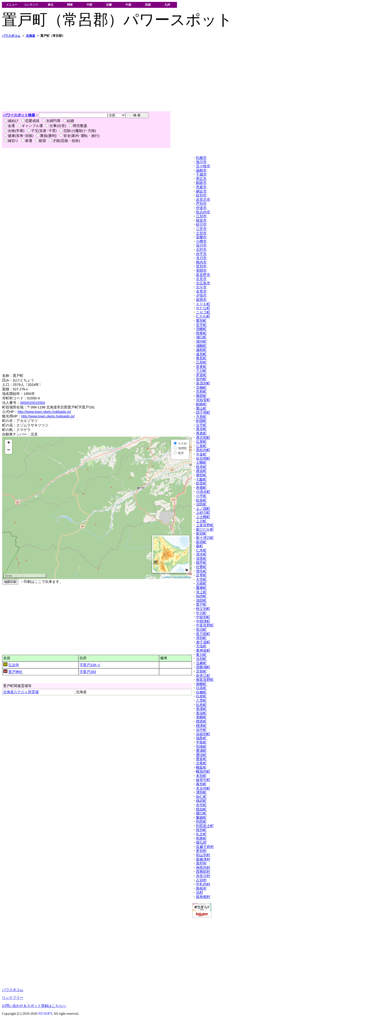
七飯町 (201, 479)
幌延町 (201, 767)
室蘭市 (201, 237)
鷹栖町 (201, 588)
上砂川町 (203, 512)
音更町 (201, 367)
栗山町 (201, 408)
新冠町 (201, 533)
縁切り (11, 141)
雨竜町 (201, 333)
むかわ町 (203, 316)
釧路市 (201, 183)
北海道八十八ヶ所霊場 (21, 692)
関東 (70, 4)
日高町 (201, 688)
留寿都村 (203, 897)
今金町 (201, 454)
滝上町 (201, 592)
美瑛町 (201, 709)
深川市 (201, 245)
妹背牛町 (203, 780)
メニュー (11, 4)
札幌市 (201, 158)
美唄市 (201, 270)
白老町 (201, 696)
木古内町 (203, 788)
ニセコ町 (203, 312)
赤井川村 (203, 876)
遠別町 (201, 354)
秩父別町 (203, 609)
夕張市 (201, 295)
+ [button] (8, 443)
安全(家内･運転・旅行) (80, 136)
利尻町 (201, 821)
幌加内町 (203, 771)
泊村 (199, 892)
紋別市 (201, 195)
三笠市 (201, 229)
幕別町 (201, 784)
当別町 (201, 659)
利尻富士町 (205, 826)
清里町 (201, 559)
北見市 (201, 279)
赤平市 (201, 254)
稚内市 (201, 262)
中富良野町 (205, 625)
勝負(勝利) (46, 136)
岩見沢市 (203, 199)
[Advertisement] (144, 74)
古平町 (201, 425)
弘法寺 (13, 665)
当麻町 (201, 663)
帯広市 (201, 179)
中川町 (201, 613)
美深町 (201, 713)
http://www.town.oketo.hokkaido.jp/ (44, 412)
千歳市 (201, 174)
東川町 (201, 655)
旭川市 (201, 162)
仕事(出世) (56, 126)
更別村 (201, 851)
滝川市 (201, 258)
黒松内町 (203, 450)
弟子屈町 (203, 642)
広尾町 (201, 442)
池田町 (201, 600)
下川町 (201, 371)
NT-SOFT (45, 1013)
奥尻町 (201, 358)
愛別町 (201, 321)
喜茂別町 (203, 383)
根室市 (201, 220)
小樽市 (201, 241)
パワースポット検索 (19, 115)
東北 (50, 4)
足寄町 (201, 575)
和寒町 (201, 838)
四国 (148, 4)
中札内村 (203, 884)
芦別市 (201, 204)
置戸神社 (15, 672)
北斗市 (201, 287)
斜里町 (201, 483)
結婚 (68, 121)
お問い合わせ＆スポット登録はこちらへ (34, 1006)
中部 (89, 4)
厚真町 (201, 433)
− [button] (8, 450)
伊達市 (201, 208)
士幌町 (201, 462)
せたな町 (203, 308)
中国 (128, 4)
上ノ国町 (203, 508)
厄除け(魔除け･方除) (78, 131)
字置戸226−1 (89, 665)
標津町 (201, 726)
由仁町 (201, 797)
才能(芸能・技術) (64, 141)
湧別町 (201, 792)
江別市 (201, 216)
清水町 (201, 554)
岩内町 (201, 379)
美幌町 (201, 717)
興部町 (201, 396)
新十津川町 (205, 538)
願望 (40, 141)
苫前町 (201, 671)
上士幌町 (203, 517)
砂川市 (201, 224)
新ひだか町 (205, 529)
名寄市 (201, 291)
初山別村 (203, 855)
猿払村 (201, 842)
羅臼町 (201, 813)
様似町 (201, 809)
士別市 (201, 233)
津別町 (201, 638)
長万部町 (203, 634)
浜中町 (201, 730)
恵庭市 (201, 187)
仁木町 (201, 550)
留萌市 (201, 300)
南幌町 (201, 684)
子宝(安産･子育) (42, 131)
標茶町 (201, 721)
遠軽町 (201, 350)
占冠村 (201, 880)
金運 (9, 126)
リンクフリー (12, 998)
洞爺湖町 (203, 667)
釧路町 (201, 404)
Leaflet (166, 577)
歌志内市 (203, 212)
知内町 (201, 596)
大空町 (201, 579)
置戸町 (201, 604)
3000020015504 (32, 403)
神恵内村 (203, 867)
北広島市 (203, 283)
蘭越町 (201, 817)
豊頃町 (201, 755)
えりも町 (203, 304)
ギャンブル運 (30, 126)
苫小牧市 (203, 166)
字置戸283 (87, 672)
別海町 (201, 746)
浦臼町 (201, 337)
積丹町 (201, 563)
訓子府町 (203, 412)
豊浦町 (201, 751)
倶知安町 (203, 400)
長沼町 (201, 629)
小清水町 (203, 492)
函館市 (201, 170)
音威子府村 (205, 847)
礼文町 (201, 834)
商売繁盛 (78, 126)
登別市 (201, 266)
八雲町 (201, 700)
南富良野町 (205, 680)
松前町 (201, 500)
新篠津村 (203, 859)
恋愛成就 (30, 121)
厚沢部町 (203, 437)
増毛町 (201, 571)
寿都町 (201, 488)
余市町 (201, 805)
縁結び (11, 121)
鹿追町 (201, 471)
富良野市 (203, 275)
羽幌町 (201, 329)
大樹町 (201, 583)
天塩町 (201, 646)
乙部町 (201, 362)
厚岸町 (201, 429)
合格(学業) (14, 131)
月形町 (201, 417)
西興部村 (203, 872)
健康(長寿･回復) (18, 136)
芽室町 (201, 375)
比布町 (201, 705)
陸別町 (201, 830)
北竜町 (201, 763)
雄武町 (201, 801)
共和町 (201, 391)
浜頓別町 (203, 734)
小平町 (201, 496)
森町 (199, 546)
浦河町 (201, 341)
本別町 (201, 776)
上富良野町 (205, 525)
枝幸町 (201, 467)
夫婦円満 (51, 121)
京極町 (201, 387)
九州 (167, 4)
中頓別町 (203, 617)
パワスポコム (12, 990)
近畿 (109, 4)
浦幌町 (201, 346)
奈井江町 (203, 676)
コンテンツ (31, 4)
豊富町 (201, 759)
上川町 (201, 521)
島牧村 (201, 888)
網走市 (201, 191)
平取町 (201, 742)
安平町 (201, 325)
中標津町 (203, 621)
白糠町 (201, 692)
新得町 (201, 542)
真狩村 (201, 863)
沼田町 (201, 504)
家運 (26, 141)
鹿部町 (201, 475)
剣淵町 (201, 421)
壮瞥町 (201, 567)
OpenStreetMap (181, 577)
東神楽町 (203, 650)
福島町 (201, 738)
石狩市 (201, 250)
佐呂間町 (203, 458)
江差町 (201, 446)
